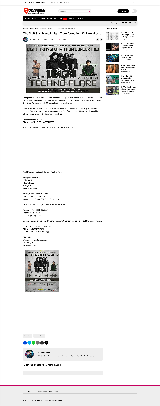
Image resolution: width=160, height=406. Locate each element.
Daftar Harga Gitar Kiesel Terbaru (127, 56)
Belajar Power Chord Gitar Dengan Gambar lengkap (128, 67)
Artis (70, 19)
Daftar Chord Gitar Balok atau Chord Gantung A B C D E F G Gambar (128, 78)
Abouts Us (30, 392)
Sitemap (66, 2)
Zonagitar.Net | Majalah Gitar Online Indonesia (48, 400)
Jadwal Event (34, 28)
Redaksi (59, 2)
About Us (31, 2)
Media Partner (40, 2)
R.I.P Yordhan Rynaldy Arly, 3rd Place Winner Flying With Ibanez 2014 (128, 89)
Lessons (42, 19)
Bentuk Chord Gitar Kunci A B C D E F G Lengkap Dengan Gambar (127, 46)
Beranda (25, 28)
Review (78, 19)
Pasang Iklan (51, 2)
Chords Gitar (51, 19)
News (34, 19)
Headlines (27, 336)
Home (25, 2)
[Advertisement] (40, 148)
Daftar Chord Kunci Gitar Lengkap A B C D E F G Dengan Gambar (129, 35)
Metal (63, 19)
